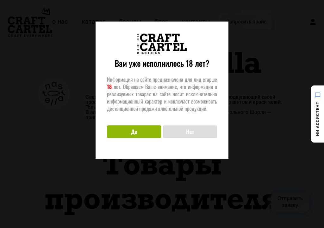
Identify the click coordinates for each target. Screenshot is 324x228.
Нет (190, 132)
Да (134, 132)
